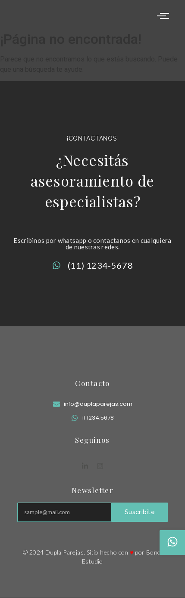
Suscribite (140, 512)
